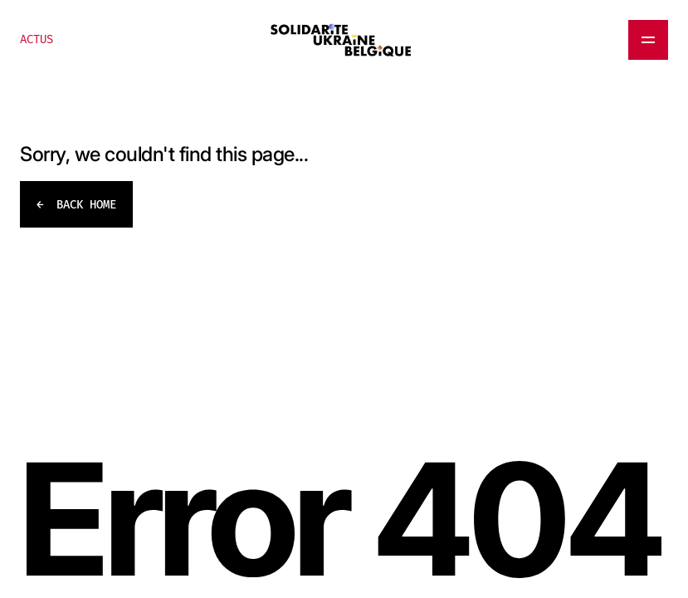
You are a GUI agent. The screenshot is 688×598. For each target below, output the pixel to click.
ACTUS (36, 39)
